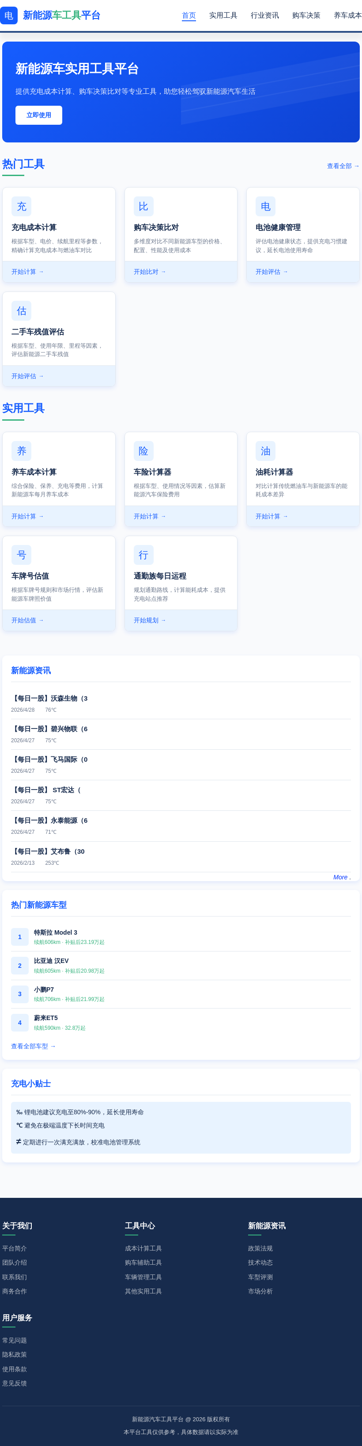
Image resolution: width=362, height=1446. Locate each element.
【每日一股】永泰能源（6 (49, 820)
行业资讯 (265, 15)
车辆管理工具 (143, 1277)
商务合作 (14, 1291)
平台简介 (14, 1248)
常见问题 (14, 1340)
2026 (198, 1419)
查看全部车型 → (33, 1046)
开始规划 (150, 620)
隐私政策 (14, 1354)
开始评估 (272, 272)
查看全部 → (343, 165)
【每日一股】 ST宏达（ (46, 790)
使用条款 (14, 1369)
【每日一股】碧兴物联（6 (49, 729)
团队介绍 (14, 1262)
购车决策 (306, 15)
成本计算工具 (143, 1248)
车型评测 (260, 1277)
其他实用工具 (143, 1291)
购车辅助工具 (143, 1262)
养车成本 (348, 15)
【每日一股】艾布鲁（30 (48, 851)
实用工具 (223, 15)
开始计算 (27, 272)
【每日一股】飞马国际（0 (49, 759)
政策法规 (260, 1248)
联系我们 (14, 1277)
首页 (189, 15)
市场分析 (260, 1291)
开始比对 (150, 272)
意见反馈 (14, 1383)
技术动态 (260, 1262)
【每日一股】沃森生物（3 (49, 698)
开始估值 (27, 620)
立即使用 (38, 115)
